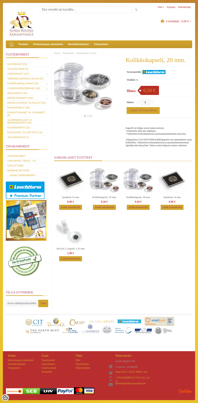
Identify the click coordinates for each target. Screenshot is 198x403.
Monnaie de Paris (18, 170)
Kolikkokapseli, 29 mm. (104, 197)
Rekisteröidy (184, 7)
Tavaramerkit (48, 360)
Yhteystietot (101, 44)
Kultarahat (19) (17, 64)
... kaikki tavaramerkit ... (22, 175)
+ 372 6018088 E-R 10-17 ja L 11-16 (132, 378)
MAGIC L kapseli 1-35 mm (71, 248)
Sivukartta (47, 372)
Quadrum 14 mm (172, 197)
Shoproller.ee (185, 391)
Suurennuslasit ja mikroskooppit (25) (19, 121)
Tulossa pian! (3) (17, 69)
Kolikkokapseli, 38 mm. (138, 197)
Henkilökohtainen (78, 44)
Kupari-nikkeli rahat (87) (22, 83)
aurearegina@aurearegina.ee (130, 383)
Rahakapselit (68, 53)
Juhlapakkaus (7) (18, 137)
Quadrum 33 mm (70, 197)
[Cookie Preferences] (5, 397)
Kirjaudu (171, 7)
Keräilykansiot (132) (20, 98)
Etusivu (57, 53)
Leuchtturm (15, 165)
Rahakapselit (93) (18, 107)
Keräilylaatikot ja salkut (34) (26, 103)
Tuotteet (23, 44)
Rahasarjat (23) (17, 93)
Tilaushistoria (82, 364)
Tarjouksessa (48, 364)
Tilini (77, 360)
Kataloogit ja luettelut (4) (24, 132)
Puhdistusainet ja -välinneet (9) (26, 114)
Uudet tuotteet (49, 368)
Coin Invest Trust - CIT (21, 161)
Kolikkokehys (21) (18, 127)
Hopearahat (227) (18, 74)
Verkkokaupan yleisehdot (48, 44)
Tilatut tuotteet (82, 368)
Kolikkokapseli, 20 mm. (86, 53)
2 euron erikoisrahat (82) (23, 88)
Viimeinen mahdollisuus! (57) (25, 78)
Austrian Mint (16, 156)
